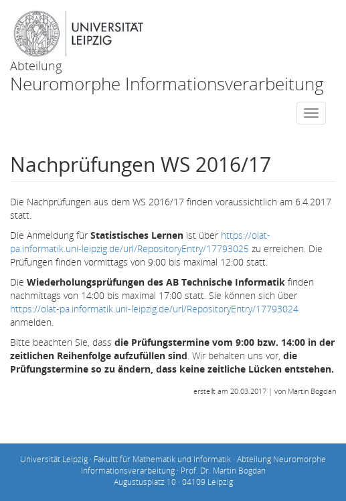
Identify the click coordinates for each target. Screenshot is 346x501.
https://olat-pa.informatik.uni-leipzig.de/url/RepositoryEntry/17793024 (154, 308)
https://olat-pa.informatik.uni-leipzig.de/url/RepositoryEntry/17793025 (140, 242)
